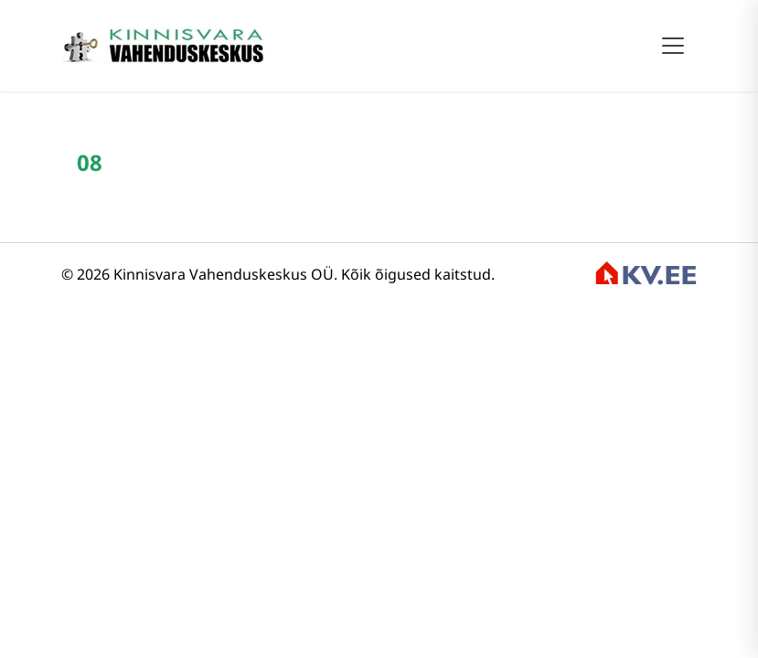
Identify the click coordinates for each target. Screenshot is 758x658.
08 (89, 162)
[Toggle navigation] (673, 45)
